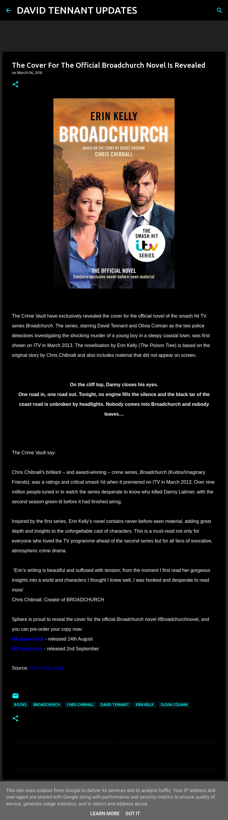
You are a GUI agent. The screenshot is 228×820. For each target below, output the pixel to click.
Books (20, 705)
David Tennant (115, 705)
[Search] (145, 10)
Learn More (104, 813)
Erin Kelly (145, 705)
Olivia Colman (174, 705)
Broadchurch (47, 705)
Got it (132, 813)
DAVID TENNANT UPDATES (77, 10)
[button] (15, 85)
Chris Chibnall (80, 705)
